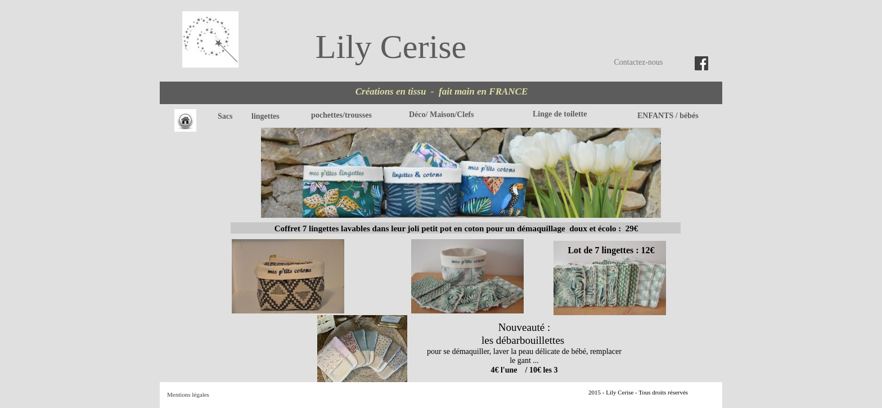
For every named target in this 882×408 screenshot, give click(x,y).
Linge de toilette (560, 114)
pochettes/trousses (341, 115)
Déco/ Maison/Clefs (441, 114)
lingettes (266, 116)
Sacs (225, 116)
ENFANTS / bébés (668, 115)
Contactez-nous (638, 62)
